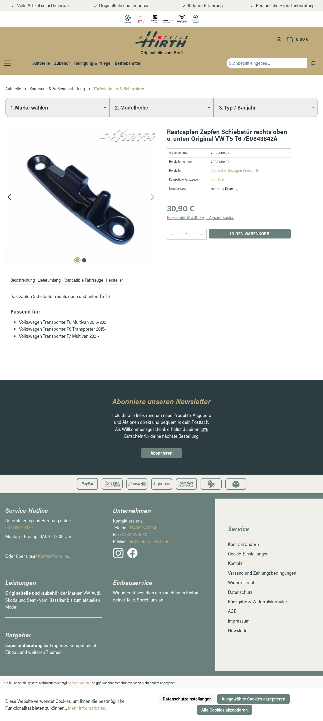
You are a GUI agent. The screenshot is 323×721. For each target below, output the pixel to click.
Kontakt (235, 563)
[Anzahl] (186, 234)
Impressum (239, 621)
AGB (232, 611)
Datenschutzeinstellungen (187, 699)
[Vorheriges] (9, 196)
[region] (80, 196)
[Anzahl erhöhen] (201, 234)
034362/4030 (134, 534)
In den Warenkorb (249, 233)
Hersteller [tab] (114, 280)
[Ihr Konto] (279, 39)
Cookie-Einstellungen (248, 554)
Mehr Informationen (86, 708)
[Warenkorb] (298, 39)
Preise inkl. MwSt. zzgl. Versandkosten (201, 217)
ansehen (217, 179)
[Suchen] (313, 63)
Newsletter (238, 630)
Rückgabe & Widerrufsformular (257, 602)
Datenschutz (240, 592)
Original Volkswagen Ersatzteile (235, 170)
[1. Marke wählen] (58, 107)
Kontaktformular (53, 556)
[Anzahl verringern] (172, 234)
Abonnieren (161, 453)
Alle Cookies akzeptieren (224, 710)
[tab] (23, 280)
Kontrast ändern (243, 544)
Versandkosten (78, 683)
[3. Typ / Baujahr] (265, 107)
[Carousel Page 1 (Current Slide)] (77, 260)
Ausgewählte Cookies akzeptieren (253, 699)
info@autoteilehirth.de (148, 542)
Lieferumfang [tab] (49, 280)
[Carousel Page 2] (84, 260)
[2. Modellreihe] (161, 107)
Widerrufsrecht (242, 582)
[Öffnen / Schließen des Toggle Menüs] (7, 63)
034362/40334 (19, 527)
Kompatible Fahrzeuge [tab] (83, 280)
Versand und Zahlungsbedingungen (262, 573)
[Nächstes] (152, 196)
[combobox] (266, 63)
